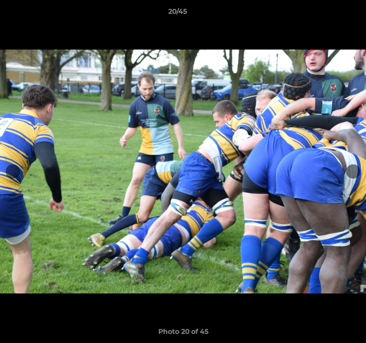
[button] (331, 14)
